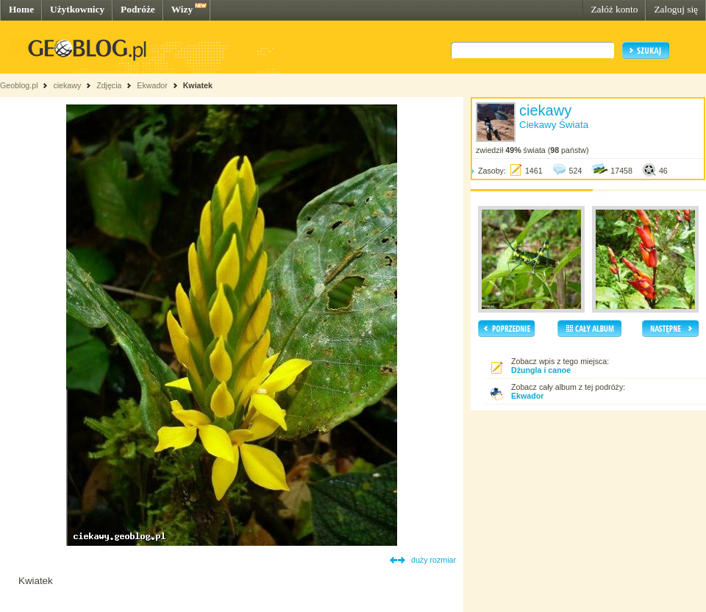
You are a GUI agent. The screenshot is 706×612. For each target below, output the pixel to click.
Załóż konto (614, 9)
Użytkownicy (77, 9)
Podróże (138, 9)
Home (21, 9)
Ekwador (152, 85)
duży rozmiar (433, 559)
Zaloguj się (676, 9)
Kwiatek (198, 85)
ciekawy (67, 85)
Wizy (182, 9)
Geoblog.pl (19, 85)
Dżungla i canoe (541, 370)
